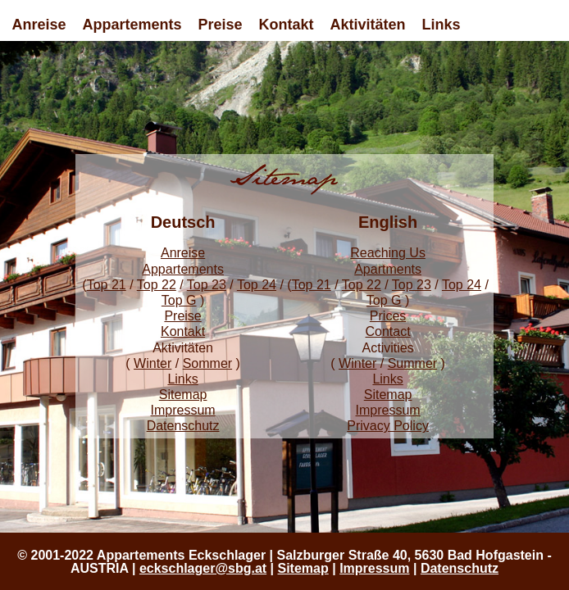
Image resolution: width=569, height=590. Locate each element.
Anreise (38, 24)
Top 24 (256, 285)
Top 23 (206, 285)
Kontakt (286, 24)
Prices (388, 316)
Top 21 (106, 285)
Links (441, 24)
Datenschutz (183, 426)
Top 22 (156, 285)
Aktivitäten (368, 24)
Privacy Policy (388, 426)
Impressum (183, 410)
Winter (152, 363)
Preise (220, 24)
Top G (179, 300)
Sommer (207, 363)
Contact (388, 331)
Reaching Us (388, 253)
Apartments (387, 269)
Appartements (132, 24)
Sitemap (183, 395)
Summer (412, 363)
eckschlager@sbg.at (202, 568)
